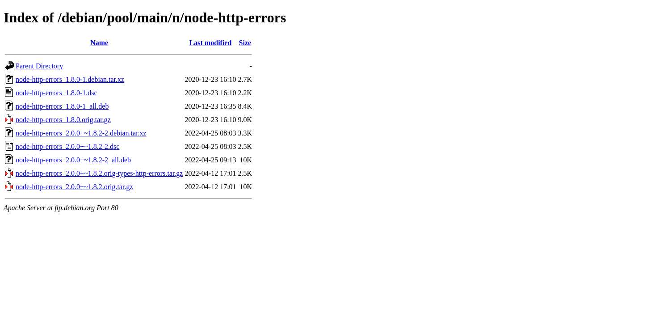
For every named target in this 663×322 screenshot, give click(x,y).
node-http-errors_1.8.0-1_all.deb (62, 106)
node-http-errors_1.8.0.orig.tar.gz (63, 119)
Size (245, 43)
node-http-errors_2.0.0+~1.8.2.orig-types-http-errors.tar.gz (99, 173)
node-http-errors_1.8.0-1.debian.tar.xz (70, 79)
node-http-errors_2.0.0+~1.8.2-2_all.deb (73, 160)
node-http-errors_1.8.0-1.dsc (56, 93)
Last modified (210, 43)
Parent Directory (39, 66)
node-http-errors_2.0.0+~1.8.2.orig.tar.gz (74, 187)
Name (99, 43)
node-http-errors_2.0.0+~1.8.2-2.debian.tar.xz (81, 133)
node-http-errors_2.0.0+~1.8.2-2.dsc (67, 146)
